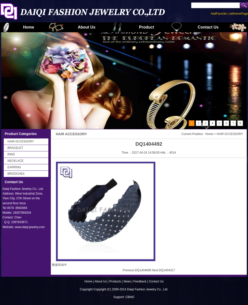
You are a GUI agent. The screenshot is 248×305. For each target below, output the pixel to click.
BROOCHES (16, 173)
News (127, 281)
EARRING (14, 167)
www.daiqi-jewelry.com (30, 227)
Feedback (140, 281)
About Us (86, 27)
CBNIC (130, 297)
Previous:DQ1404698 (137, 270)
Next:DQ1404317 (163, 270)
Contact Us (208, 27)
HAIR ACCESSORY (20, 141)
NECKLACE (15, 161)
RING (11, 154)
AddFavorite (219, 13)
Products (115, 281)
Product (146, 27)
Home (28, 27)
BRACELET (15, 148)
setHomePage (238, 13)
